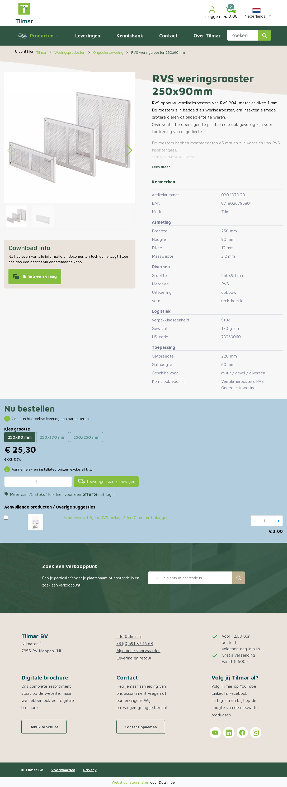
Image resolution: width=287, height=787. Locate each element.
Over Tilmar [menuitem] (207, 35)
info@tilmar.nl (129, 636)
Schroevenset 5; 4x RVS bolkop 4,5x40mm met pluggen (115, 517)
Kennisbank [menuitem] (129, 35)
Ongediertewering (238, 387)
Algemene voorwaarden (138, 650)
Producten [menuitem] (44, 35)
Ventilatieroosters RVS (242, 381)
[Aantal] (38, 481)
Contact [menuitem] (168, 35)
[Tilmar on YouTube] (215, 732)
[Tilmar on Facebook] (242, 732)
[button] (256, 12)
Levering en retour (134, 658)
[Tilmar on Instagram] (255, 732)
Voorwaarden (63, 770)
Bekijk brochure (44, 727)
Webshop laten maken (131, 782)
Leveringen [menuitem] (87, 35)
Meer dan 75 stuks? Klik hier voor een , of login (59, 494)
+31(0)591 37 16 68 (134, 643)
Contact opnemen (141, 727)
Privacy (90, 770)
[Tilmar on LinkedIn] (228, 732)
